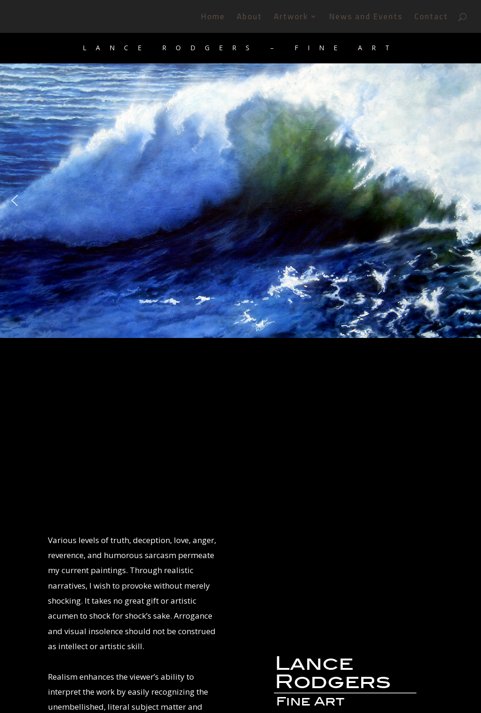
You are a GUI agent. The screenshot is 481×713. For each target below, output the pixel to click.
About (249, 18)
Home (213, 18)
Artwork (291, 18)
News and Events (366, 18)
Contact (431, 18)
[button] (14, 200)
